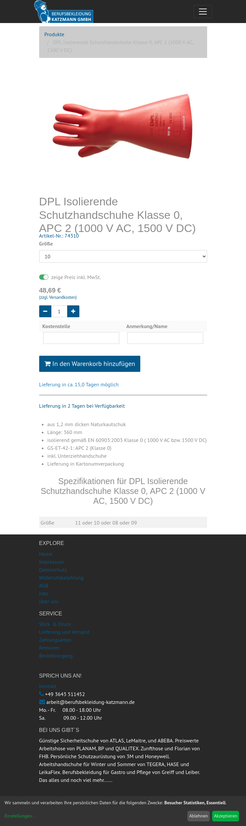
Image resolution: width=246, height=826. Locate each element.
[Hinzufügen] (73, 311)
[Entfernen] (45, 311)
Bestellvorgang (56, 655)
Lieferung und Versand (64, 632)
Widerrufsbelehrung (61, 577)
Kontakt (48, 686)
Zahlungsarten (55, 639)
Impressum (51, 561)
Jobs (44, 593)
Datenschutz (53, 569)
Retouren (49, 647)
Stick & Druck (55, 624)
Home (45, 554)
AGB (43, 585)
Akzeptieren (225, 816)
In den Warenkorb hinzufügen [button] (89, 363)
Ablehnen (198, 816)
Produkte (54, 34)
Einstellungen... (20, 816)
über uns (49, 601)
